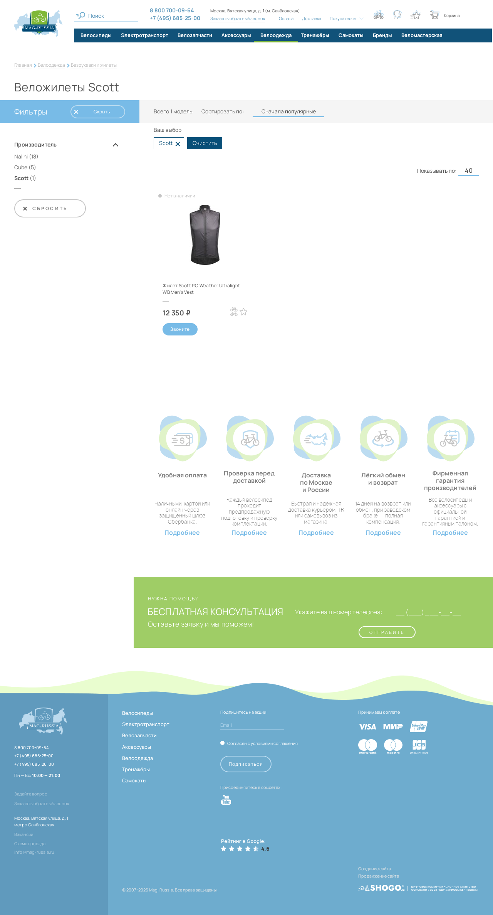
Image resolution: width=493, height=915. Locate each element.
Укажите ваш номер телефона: (327, 613)
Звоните (180, 330)
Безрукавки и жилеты (94, 65)
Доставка (309, 18)
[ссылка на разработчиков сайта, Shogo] (418, 883)
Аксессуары (136, 748)
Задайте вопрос (30, 795)
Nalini (21, 156)
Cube (20, 167)
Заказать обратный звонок (235, 18)
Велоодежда (51, 65)
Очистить (205, 143)
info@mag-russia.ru (34, 853)
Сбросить (45, 208)
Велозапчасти (139, 736)
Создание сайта (374, 870)
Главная (23, 65)
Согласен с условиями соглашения (262, 744)
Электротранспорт (145, 725)
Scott (21, 178)
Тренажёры (136, 770)
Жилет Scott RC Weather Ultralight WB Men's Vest (195, 288)
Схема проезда (29, 845)
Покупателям (341, 18)
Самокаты (134, 782)
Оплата (284, 18)
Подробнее (182, 534)
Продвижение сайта (378, 875)
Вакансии (23, 836)
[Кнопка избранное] (415, 14)
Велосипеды (137, 714)
